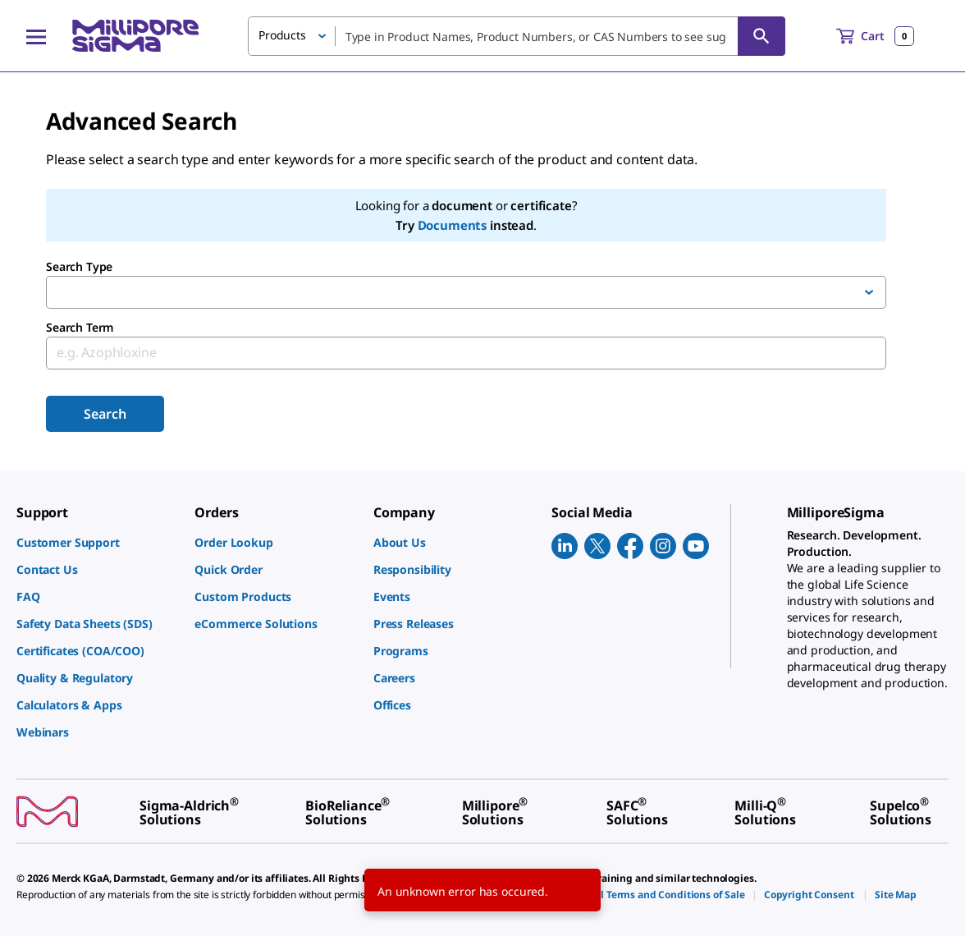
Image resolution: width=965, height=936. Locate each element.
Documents (452, 225)
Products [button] (282, 35)
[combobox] (516, 36)
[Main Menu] (36, 36)
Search (105, 414)
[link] (97, 542)
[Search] (761, 36)
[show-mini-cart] (875, 36)
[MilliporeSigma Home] (135, 36)
